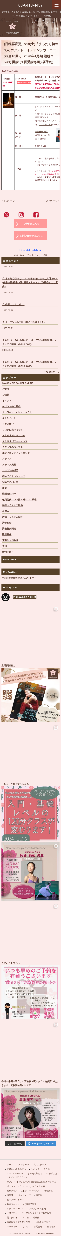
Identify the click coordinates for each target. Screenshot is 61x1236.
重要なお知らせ (10, 540)
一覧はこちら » (51, 372)
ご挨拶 (5, 395)
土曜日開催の (30, 693)
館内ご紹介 (8, 552)
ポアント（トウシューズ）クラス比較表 (26, 1186)
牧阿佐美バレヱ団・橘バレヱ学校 (19, 499)
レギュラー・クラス (40, 1169)
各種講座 (48, 1191)
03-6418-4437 (30, 5)
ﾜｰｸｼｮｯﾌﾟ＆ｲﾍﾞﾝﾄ (15, 1208)
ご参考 (5, 389)
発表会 (5, 511)
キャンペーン (9, 418)
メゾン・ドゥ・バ (30, 990)
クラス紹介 (8, 424)
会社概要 (51, 1226)
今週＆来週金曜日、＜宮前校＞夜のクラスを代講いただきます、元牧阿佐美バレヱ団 (30, 1109)
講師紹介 (6, 523)
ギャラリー (12, 1226)
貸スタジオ (12, 1217)
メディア (6, 459)
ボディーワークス (30, 1191)
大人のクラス (40, 1164)
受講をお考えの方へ (16, 1169)
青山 (4, 546)
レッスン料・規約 (37, 1208)
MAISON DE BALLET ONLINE (17, 383)
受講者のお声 (9, 494)
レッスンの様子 (10, 470)
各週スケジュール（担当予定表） (23, 1204)
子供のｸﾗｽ (12, 1213)
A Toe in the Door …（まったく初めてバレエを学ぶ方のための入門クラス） (32, 1175)
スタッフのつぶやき (12, 447)
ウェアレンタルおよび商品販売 (36, 1213)
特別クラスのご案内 (12, 505)
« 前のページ (8, 201)
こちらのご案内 (45, 124)
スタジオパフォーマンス (14, 441)
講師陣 (10, 1195)
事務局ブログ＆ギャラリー (19, 1222)
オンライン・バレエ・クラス (17, 412)
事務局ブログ (43, 1222)
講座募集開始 (9, 528)
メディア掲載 (9, 464)
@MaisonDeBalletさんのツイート (18, 578)
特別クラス (12, 1191)
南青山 (5, 488)
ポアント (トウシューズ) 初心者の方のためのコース (31, 1182)
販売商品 (6, 534)
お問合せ (38, 1226)
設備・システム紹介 (12, 517)
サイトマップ (24, 1195)
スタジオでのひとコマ (13, 435)
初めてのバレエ (10, 482)
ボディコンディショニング (16, 453)
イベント (6, 400)
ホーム (10, 1164)
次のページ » (52, 201)
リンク (25, 1226)
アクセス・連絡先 (30, 1217)
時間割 (39, 1195)
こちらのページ (53, 121)
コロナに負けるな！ (12, 430)
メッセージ (23, 1164)
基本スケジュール (15, 1199)
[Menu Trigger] (56, 4)
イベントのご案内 (11, 406)
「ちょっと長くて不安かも (30, 811)
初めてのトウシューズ (13, 476)
